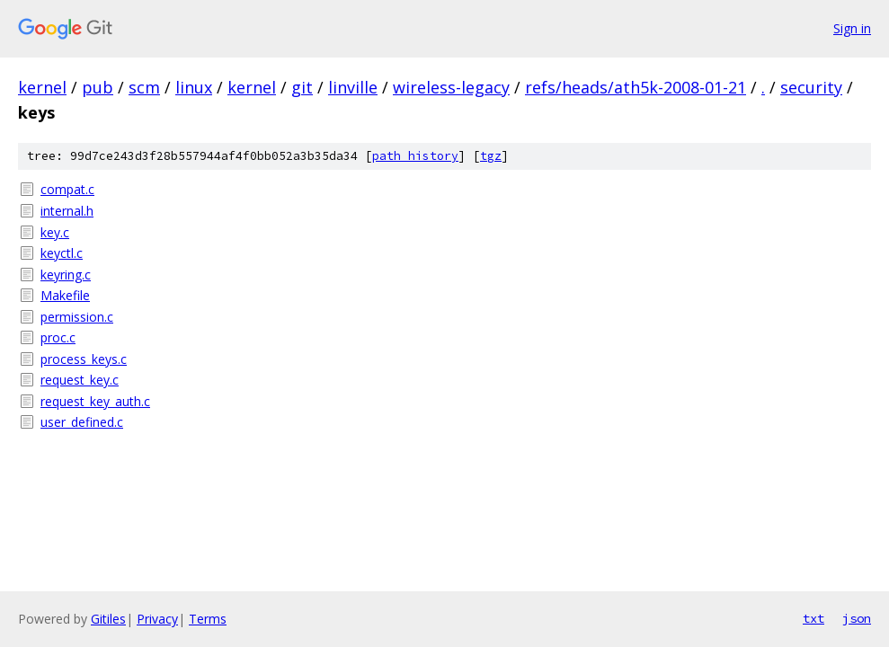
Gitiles (108, 618)
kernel (42, 87)
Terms (208, 618)
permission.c (76, 316)
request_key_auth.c (95, 401)
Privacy (157, 618)
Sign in (852, 28)
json (856, 618)
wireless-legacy (451, 87)
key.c (54, 232)
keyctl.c (61, 252)
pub (97, 87)
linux (193, 87)
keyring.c (65, 274)
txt (813, 618)
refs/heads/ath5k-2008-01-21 (635, 87)
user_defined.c (81, 421)
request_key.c (79, 379)
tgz (491, 156)
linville (353, 87)
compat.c (67, 189)
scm (144, 87)
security (811, 87)
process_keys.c (83, 359)
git (302, 87)
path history (415, 156)
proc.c (58, 337)
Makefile (65, 295)
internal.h (66, 210)
